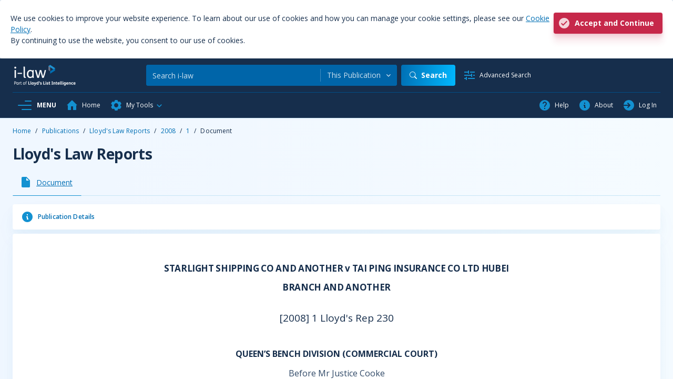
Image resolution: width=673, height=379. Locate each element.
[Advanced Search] (497, 75)
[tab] (47, 182)
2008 (168, 130)
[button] (136, 105)
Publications (60, 130)
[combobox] (359, 75)
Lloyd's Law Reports (119, 130)
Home (22, 130)
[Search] (233, 75)
